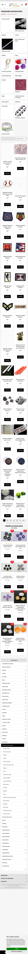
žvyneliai (5, 787)
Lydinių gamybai (5, 833)
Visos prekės (14, 528)
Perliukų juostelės (6, 761)
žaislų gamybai (5, 839)
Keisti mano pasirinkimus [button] (16, 951)
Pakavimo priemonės (6, 859)
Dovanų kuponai (5, 866)
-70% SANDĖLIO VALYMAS (7, 663)
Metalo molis (5, 732)
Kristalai (4, 709)
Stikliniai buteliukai (6, 667)
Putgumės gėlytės (6, 777)
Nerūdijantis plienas (6, 689)
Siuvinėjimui (4, 742)
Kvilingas (4, 670)
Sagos (4, 794)
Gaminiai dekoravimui (7, 817)
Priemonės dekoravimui (7, 745)
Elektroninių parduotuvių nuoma (11, 887)
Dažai (4, 771)
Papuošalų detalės (6, 683)
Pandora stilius (5, 696)
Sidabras (5, 686)
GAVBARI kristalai (6, 706)
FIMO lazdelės (6, 784)
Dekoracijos (4, 862)
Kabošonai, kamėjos (6, 719)
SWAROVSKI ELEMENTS (7, 702)
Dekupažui (4, 735)
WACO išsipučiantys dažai (8, 764)
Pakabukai (4, 712)
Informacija (4, 875)
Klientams (4, 881)
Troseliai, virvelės (6, 722)
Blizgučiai (5, 790)
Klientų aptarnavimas (7, 878)
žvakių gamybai (5, 843)
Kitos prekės (5, 807)
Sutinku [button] (16, 948)
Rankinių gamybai (6, 836)
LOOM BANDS (5, 849)
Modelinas (4, 729)
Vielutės (4, 725)
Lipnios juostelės (6, 813)
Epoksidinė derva (6, 693)
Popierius (4, 738)
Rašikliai (4, 768)
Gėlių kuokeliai (6, 800)
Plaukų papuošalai (6, 846)
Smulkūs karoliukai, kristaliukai (9, 797)
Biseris (3, 680)
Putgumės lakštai (5, 830)
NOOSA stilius (5, 699)
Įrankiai (3, 820)
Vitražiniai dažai (6, 748)
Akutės (3, 716)
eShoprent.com (20, 887)
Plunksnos (4, 823)
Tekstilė (4, 673)
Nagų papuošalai (5, 852)
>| (23, 520)
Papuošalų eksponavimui (7, 856)
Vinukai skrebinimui (7, 781)
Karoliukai (4, 676)
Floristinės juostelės (7, 774)
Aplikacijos (5, 804)
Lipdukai (5, 755)
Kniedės (4, 758)
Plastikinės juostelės (7, 810)
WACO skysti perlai (7, 751)
